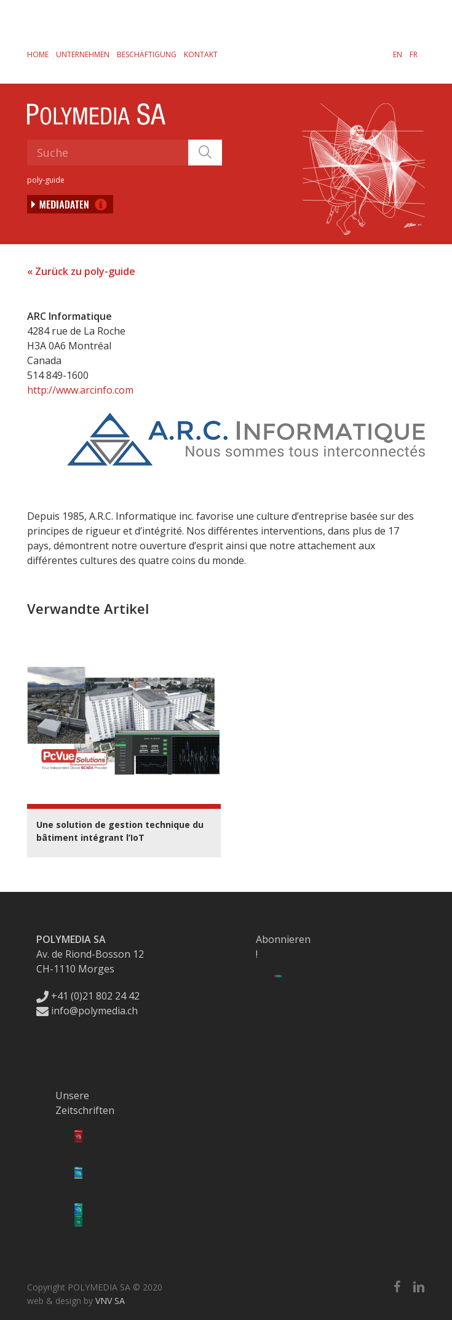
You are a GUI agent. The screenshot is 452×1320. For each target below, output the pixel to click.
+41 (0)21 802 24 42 (88, 996)
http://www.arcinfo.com (80, 390)
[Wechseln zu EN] (397, 54)
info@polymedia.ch (87, 1010)
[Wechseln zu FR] (414, 54)
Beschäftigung (146, 54)
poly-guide (46, 180)
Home (38, 54)
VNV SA (110, 1300)
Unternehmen (82, 54)
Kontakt (201, 54)
